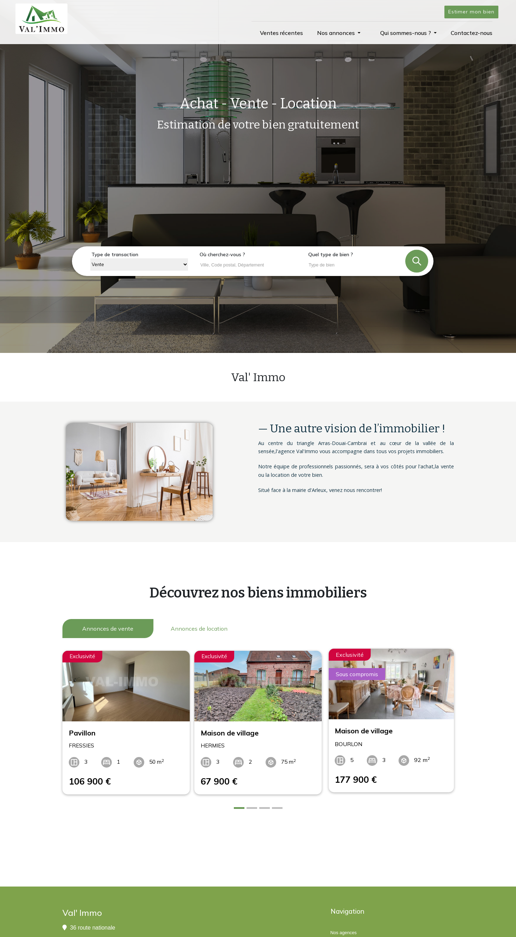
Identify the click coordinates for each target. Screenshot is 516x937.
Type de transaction (114, 254)
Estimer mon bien (471, 11)
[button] (338, 33)
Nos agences (343, 928)
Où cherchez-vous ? (222, 254)
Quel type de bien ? (330, 254)
